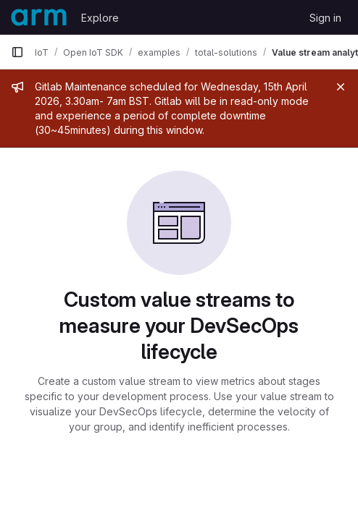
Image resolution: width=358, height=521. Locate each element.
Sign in (325, 18)
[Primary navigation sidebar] (17, 52)
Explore (100, 18)
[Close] (340, 87)
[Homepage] (39, 17)
